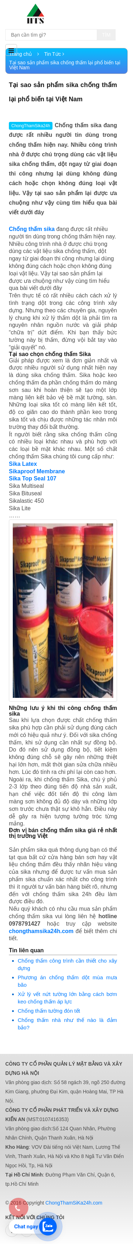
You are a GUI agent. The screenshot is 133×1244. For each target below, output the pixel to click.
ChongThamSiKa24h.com (73, 1203)
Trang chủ (24, 54)
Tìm (106, 35)
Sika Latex (23, 464)
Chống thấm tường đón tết (49, 1011)
